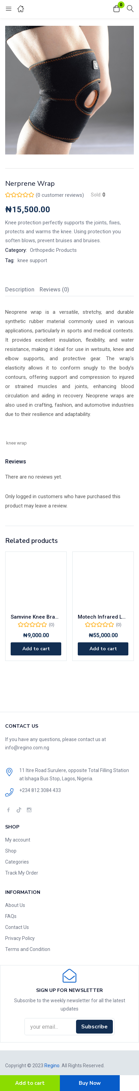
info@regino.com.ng (27, 747)
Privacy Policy (20, 938)
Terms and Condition (27, 949)
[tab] (22, 290)
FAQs (11, 916)
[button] (116, 9)
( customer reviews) (60, 195)
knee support (32, 260)
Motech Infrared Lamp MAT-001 (103, 617)
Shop (11, 851)
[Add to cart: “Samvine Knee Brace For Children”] (36, 648)
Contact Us (17, 927)
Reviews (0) (54, 289)
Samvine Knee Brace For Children (36, 617)
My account (17, 840)
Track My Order (21, 873)
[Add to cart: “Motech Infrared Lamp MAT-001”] (103, 648)
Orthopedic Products (53, 250)
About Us (15, 905)
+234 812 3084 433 (40, 790)
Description (19, 289)
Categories (17, 862)
